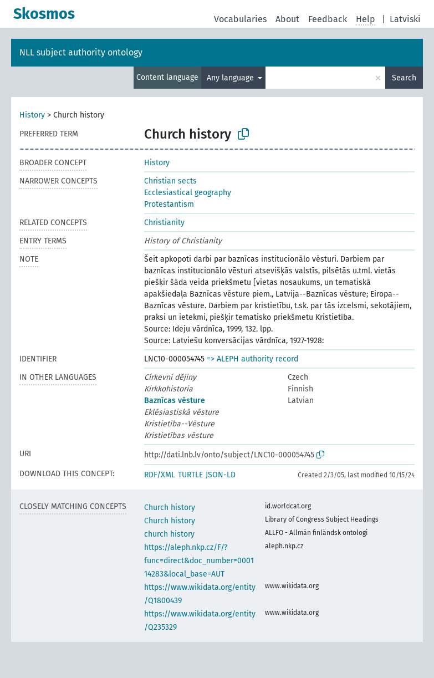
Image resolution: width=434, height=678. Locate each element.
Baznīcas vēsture (174, 400)
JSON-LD (221, 475)
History (32, 115)
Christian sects (170, 181)
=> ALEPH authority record (252, 359)
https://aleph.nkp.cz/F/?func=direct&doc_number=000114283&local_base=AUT (199, 561)
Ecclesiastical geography (187, 192)
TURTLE (190, 475)
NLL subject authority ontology (80, 52)
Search (404, 78)
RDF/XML (159, 475)
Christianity (164, 222)
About (287, 19)
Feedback (327, 19)
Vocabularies (240, 19)
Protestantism (169, 204)
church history (169, 534)
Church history (169, 507)
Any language (231, 78)
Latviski (405, 19)
